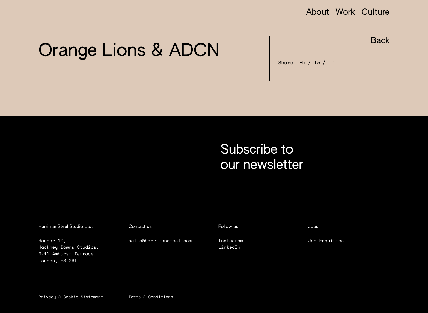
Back (375, 41)
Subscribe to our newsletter (262, 158)
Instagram (234, 240)
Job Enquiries (330, 240)
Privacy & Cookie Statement (74, 297)
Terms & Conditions (154, 297)
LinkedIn (233, 247)
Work (345, 12)
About (317, 12)
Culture (376, 12)
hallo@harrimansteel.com (160, 240)
